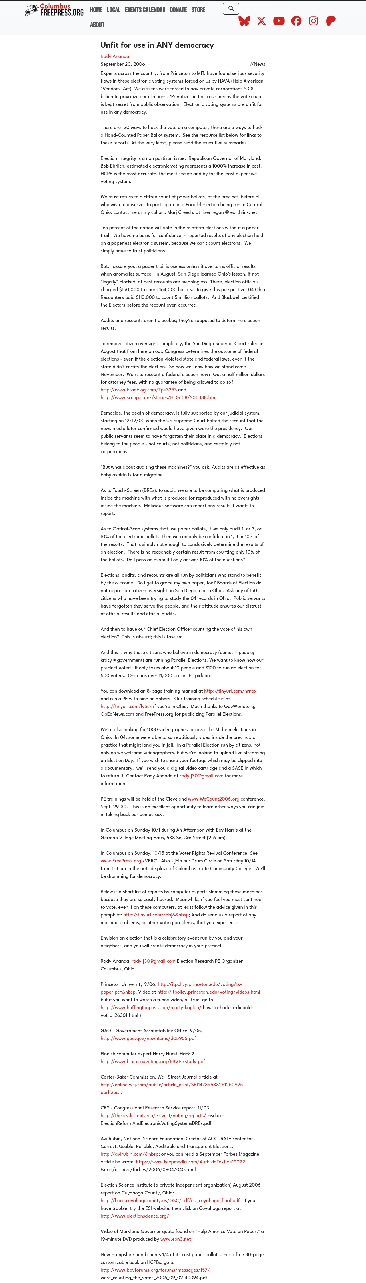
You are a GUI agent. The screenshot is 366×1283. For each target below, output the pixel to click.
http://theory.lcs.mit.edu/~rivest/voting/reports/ (153, 1115)
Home (96, 10)
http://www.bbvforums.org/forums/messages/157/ (155, 1270)
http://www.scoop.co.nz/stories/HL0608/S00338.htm (159, 397)
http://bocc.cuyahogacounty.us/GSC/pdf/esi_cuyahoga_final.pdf (170, 1200)
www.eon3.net (175, 1239)
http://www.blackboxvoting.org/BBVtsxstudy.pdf (153, 1061)
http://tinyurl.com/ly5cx (126, 706)
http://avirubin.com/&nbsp (130, 1154)
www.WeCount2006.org (214, 799)
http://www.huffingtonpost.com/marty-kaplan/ (151, 1007)
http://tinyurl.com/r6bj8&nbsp (155, 915)
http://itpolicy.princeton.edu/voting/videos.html (208, 992)
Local (113, 10)
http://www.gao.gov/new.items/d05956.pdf (148, 1038)
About (97, 25)
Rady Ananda (115, 56)
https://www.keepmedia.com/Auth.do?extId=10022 (190, 1162)
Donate (178, 10)
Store (198, 10)
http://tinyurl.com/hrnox (230, 691)
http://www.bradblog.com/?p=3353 (139, 390)
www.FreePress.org (121, 861)
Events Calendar (145, 10)
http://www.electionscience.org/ (135, 1216)
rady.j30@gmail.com (202, 776)
